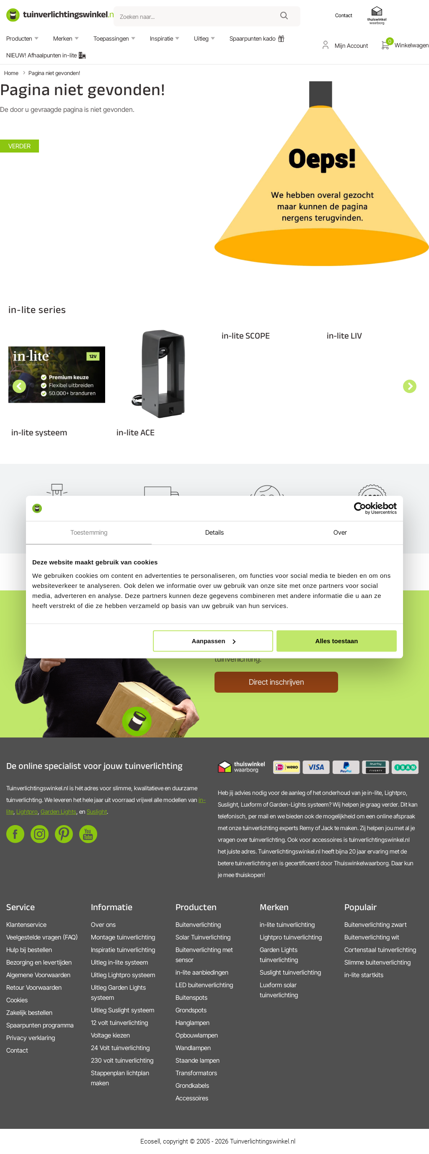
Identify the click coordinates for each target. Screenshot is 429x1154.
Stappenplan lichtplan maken (120, 1078)
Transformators (196, 1073)
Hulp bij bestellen (29, 950)
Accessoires (192, 1098)
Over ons (103, 925)
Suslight (97, 811)
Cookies (17, 1000)
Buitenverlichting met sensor (204, 955)
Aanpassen (213, 640)
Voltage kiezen (110, 1035)
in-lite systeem (39, 432)
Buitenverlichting (198, 925)
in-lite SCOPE (246, 335)
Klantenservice (26, 925)
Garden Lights (58, 811)
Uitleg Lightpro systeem (123, 975)
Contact (17, 1050)
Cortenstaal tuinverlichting (380, 950)
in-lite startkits (363, 975)
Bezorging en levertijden (39, 962)
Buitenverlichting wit (371, 937)
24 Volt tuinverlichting (120, 1048)
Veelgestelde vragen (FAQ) (42, 937)
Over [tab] (340, 532)
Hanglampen (192, 1023)
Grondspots (191, 1010)
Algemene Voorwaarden (38, 975)
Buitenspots (191, 997)
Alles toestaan (336, 640)
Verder (19, 146)
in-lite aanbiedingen (202, 972)
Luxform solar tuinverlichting (279, 990)
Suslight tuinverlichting (290, 972)
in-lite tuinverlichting (287, 925)
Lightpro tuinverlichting (291, 937)
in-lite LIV (344, 335)
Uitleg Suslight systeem (122, 1010)
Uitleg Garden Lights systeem (118, 992)
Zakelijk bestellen (29, 1013)
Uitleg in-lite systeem (119, 962)
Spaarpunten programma (40, 1025)
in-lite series (37, 309)
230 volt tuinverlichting (122, 1060)
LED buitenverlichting (204, 985)
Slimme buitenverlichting (377, 962)
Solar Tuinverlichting (203, 937)
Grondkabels (192, 1085)
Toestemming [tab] (88, 532)
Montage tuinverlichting (123, 937)
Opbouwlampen (197, 1035)
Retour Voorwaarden (34, 987)
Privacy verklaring (30, 1038)
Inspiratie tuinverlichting (123, 950)
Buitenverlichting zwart (375, 925)
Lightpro (27, 811)
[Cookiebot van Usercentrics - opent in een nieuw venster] (360, 508)
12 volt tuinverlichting (119, 1023)
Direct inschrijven (276, 682)
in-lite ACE (135, 432)
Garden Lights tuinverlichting (279, 955)
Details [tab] (214, 532)
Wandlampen (193, 1048)
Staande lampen (198, 1060)
